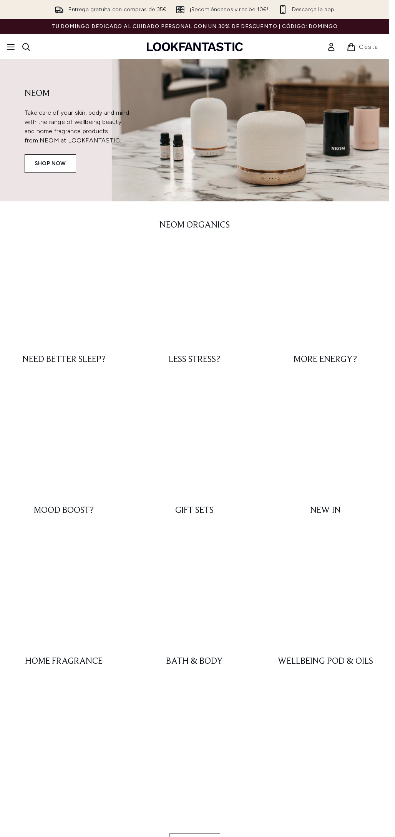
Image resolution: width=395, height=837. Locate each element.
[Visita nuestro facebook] (309, 561)
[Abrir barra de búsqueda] (26, 47)
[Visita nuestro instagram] (328, 561)
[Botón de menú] (10, 47)
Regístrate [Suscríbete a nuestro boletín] (153, 561)
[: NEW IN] (325, 293)
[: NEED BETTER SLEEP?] (64, 251)
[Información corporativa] (194, 719)
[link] (331, 47)
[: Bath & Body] (194, 334)
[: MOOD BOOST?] (64, 293)
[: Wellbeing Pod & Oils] (325, 334)
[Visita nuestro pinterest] (364, 561)
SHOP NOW (50, 163)
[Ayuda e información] (194, 696)
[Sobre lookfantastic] (194, 742)
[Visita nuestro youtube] (346, 561)
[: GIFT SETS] (194, 293)
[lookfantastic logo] (195, 46)
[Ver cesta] (362, 47)
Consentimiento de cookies (195, 673)
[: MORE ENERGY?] (325, 251)
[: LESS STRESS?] (194, 251)
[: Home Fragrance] (64, 334)
